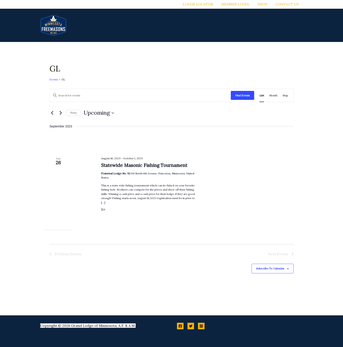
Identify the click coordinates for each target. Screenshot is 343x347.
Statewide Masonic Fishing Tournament (144, 165)
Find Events (242, 95)
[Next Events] (60, 113)
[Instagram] (201, 326)
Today (73, 112)
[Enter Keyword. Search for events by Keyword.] (140, 95)
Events (53, 79)
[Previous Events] (52, 113)
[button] (174, 25)
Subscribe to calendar (270, 268)
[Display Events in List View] (261, 95)
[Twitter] (190, 326)
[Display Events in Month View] (273, 95)
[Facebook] (180, 326)
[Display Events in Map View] (285, 95)
